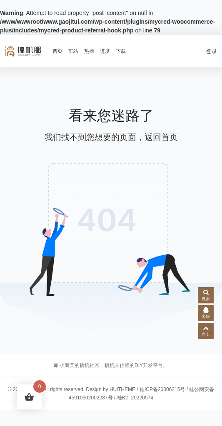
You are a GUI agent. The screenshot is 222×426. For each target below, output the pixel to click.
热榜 (89, 51)
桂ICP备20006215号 (162, 389)
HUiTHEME (122, 389)
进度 (105, 51)
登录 (211, 51)
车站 (73, 51)
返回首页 (161, 137)
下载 (121, 51)
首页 (57, 51)
